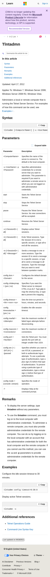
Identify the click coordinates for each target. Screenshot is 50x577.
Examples (8, 74)
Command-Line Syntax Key (20, 529)
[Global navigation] (2, 3)
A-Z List (12, 37)
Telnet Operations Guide (18, 523)
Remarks (8, 71)
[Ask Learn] (40, 36)
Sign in (45, 3)
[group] (25, 130)
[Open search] (38, 3)
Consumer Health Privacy (12, 569)
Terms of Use (33, 569)
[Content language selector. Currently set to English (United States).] (15, 549)
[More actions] (45, 36)
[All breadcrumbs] (4, 36)
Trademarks (7, 573)
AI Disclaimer (7, 562)
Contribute (6, 566)
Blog (36, 562)
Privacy (17, 566)
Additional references (13, 78)
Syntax (7, 64)
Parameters (9, 67)
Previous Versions (23, 562)
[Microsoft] (25, 3)
